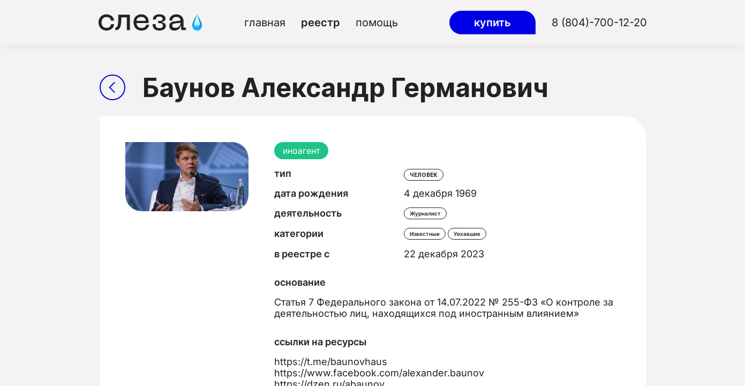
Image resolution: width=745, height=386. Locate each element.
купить (492, 22)
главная (264, 22)
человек (424, 175)
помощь (377, 22)
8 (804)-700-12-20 (599, 22)
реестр (320, 22)
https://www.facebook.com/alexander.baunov (379, 372)
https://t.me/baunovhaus (330, 361)
